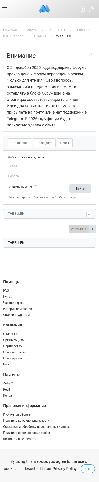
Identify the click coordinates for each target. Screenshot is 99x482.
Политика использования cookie (26, 433)
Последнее (44, 143)
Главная (10, 30)
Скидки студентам (16, 315)
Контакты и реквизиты (19, 439)
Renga (7, 395)
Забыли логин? (45, 197)
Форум (32, 30)
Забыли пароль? (19, 197)
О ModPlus (10, 334)
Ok (87, 469)
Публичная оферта (16, 414)
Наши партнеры (14, 352)
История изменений (17, 309)
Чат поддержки (14, 303)
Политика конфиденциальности (26, 420)
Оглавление (19, 143)
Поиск (64, 143)
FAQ (6, 290)
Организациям (13, 340)
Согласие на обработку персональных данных (36, 426)
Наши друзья (12, 358)
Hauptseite (57, 30)
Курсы (7, 296)
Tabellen (16, 214)
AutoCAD (9, 383)
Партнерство (12, 346)
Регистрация (68, 197)
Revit (6, 389)
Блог (6, 364)
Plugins (40, 36)
